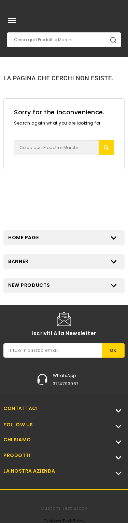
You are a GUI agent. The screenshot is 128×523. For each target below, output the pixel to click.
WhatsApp (64, 375)
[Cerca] (64, 39)
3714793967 (66, 384)
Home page (23, 237)
